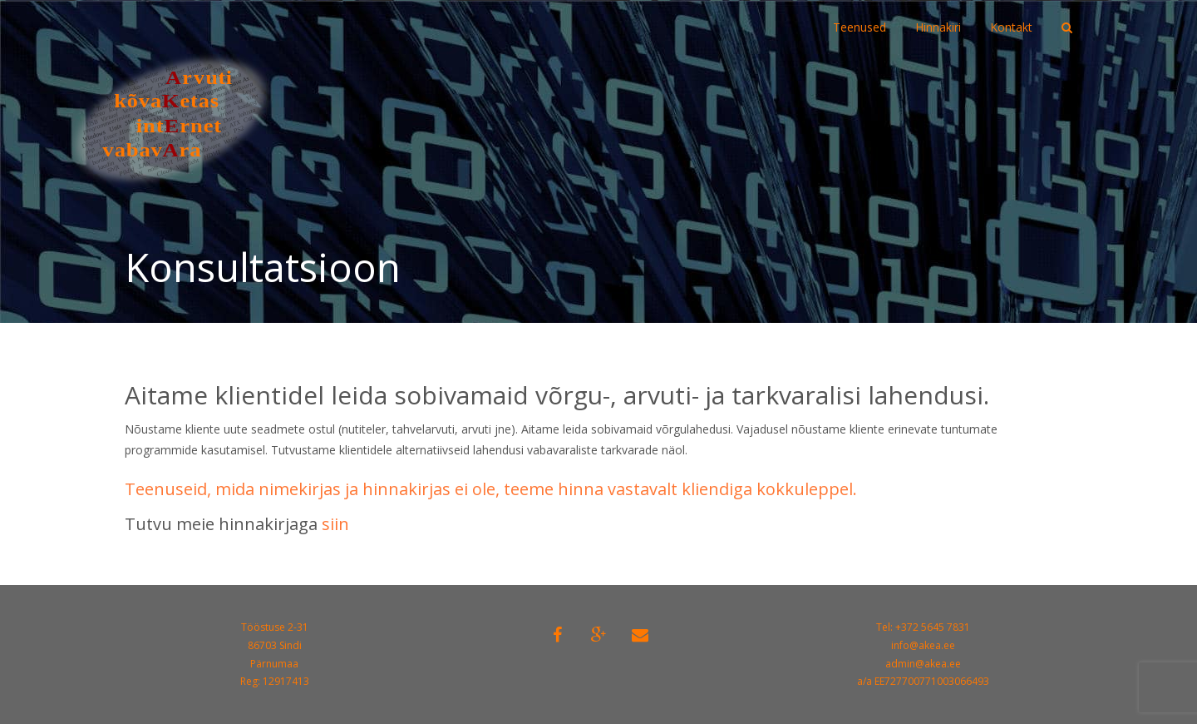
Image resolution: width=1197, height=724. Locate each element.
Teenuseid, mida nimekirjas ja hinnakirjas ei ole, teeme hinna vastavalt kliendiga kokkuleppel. (491, 489)
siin (335, 524)
